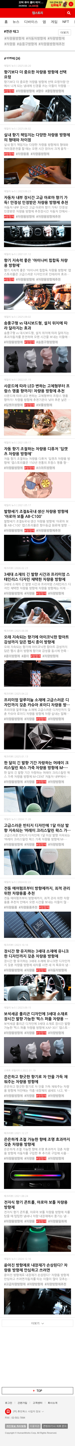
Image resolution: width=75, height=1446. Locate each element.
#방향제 (9, 91)
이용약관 (34, 1426)
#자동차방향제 (36, 38)
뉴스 (16, 22)
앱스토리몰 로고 (8, 1412)
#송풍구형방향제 (47, 342)
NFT (65, 22)
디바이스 (31, 22)
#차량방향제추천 (55, 1284)
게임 (54, 22)
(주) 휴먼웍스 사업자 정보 (28, 1411)
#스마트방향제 (45, 467)
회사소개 (52, 1402)
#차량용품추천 (28, 907)
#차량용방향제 (14, 38)
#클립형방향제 (54, 91)
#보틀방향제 (44, 404)
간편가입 (22, 1402)
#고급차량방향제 (15, 1284)
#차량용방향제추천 (52, 44)
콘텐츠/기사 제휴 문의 (55, 1426)
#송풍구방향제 (27, 44)
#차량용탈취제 (57, 1221)
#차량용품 (22, 153)
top (39, 1391)
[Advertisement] (38, 1358)
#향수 (40, 91)
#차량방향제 (56, 38)
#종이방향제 (12, 656)
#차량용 (9, 44)
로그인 (8, 1402)
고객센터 (37, 1402)
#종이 (25, 656)
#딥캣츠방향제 (13, 404)
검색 (69, 13)
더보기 (64, 32)
